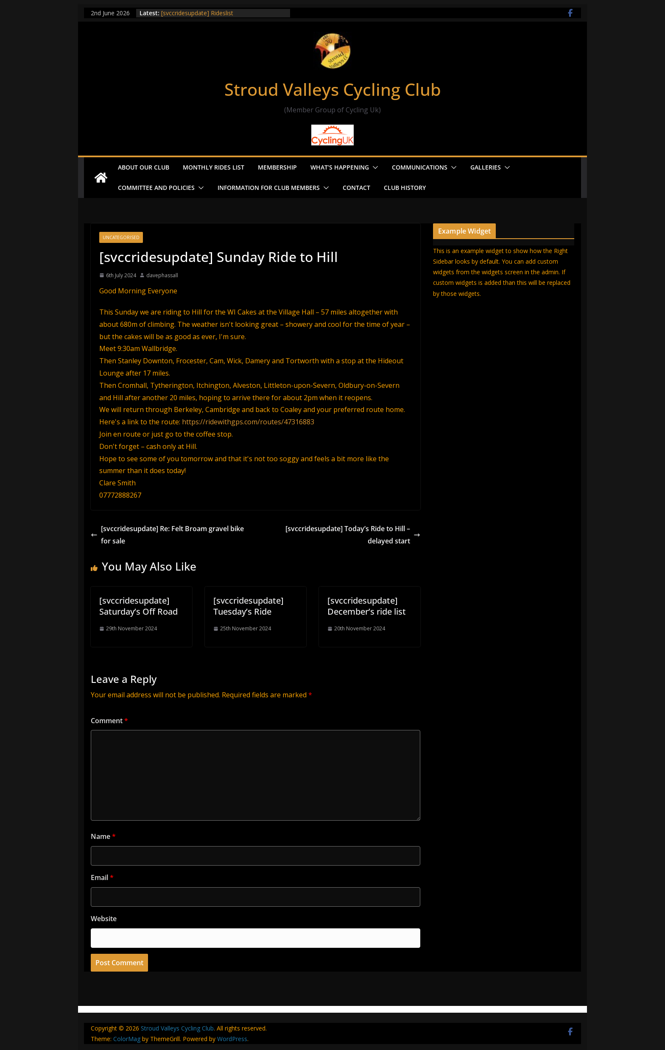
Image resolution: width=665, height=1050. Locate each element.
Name (103, 836)
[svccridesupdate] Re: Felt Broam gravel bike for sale (167, 535)
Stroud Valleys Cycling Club (332, 89)
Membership (277, 167)
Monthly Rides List (213, 167)
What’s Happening (339, 167)
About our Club (143, 167)
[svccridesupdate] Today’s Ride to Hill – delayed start (352, 535)
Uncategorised (121, 237)
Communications (419, 167)
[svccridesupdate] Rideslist (197, 13)
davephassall (162, 275)
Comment (109, 720)
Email (102, 877)
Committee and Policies (156, 188)
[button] (373, 167)
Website (104, 918)
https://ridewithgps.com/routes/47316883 (248, 421)
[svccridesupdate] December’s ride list (366, 606)
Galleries (485, 167)
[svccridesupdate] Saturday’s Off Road (138, 606)
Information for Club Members (269, 188)
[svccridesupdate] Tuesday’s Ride (248, 606)
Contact (356, 188)
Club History (405, 188)
